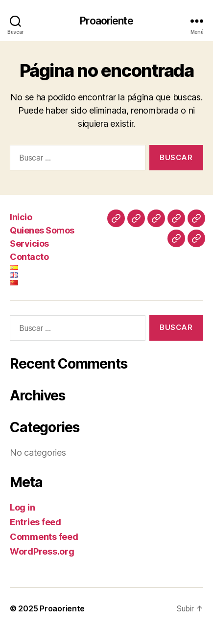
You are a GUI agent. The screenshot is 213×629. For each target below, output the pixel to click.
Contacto (29, 257)
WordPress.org (42, 551)
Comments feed (44, 537)
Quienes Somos (42, 230)
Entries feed (35, 522)
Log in (22, 507)
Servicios (29, 243)
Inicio (21, 217)
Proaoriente (106, 21)
